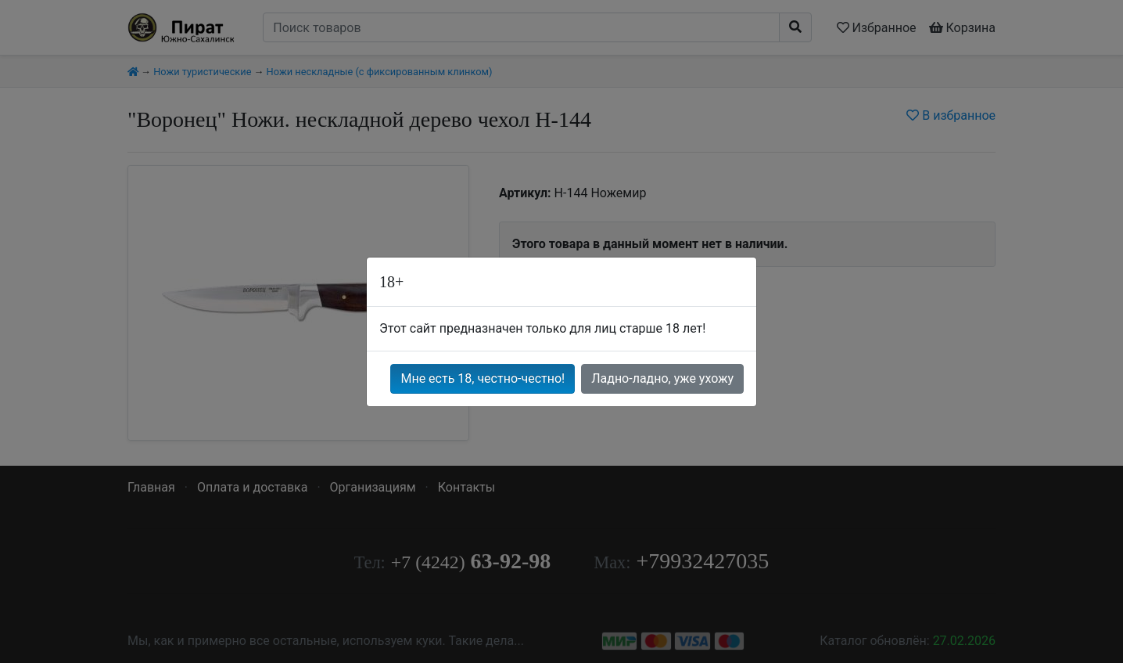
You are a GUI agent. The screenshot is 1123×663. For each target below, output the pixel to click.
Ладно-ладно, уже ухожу (662, 378)
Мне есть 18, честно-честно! (482, 378)
